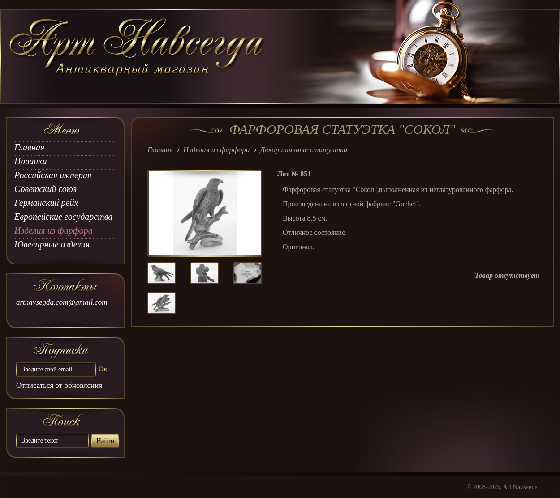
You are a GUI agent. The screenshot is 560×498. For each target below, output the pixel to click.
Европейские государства (63, 216)
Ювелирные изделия (52, 244)
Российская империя (52, 175)
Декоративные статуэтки (304, 149)
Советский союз (45, 189)
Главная (29, 147)
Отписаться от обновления (59, 385)
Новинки (30, 161)
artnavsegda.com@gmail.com (62, 302)
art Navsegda (138, 57)
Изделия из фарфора (53, 230)
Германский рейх (46, 203)
